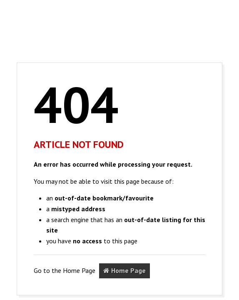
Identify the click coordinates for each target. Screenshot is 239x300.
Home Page (124, 270)
